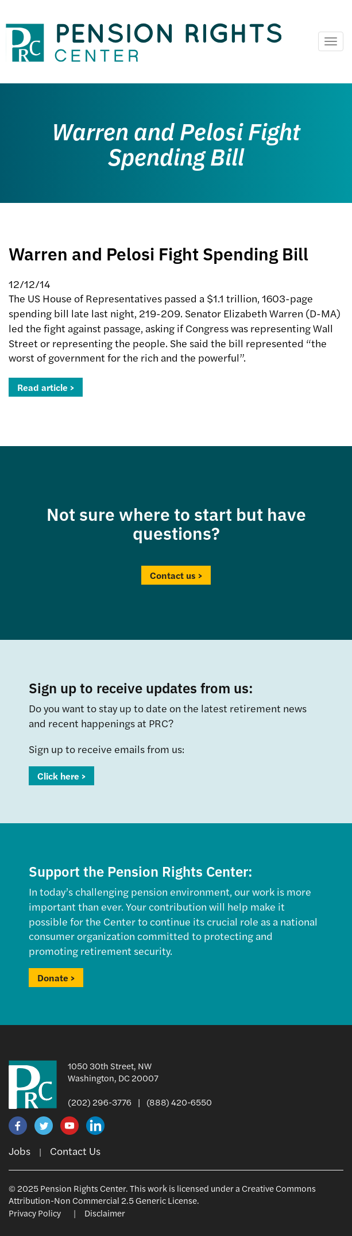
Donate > (56, 977)
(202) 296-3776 (99, 1102)
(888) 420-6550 (179, 1102)
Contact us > (176, 575)
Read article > (45, 387)
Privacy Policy (35, 1213)
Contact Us (75, 1150)
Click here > (61, 775)
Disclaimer (104, 1213)
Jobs (19, 1150)
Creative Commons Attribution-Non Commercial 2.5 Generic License (162, 1194)
